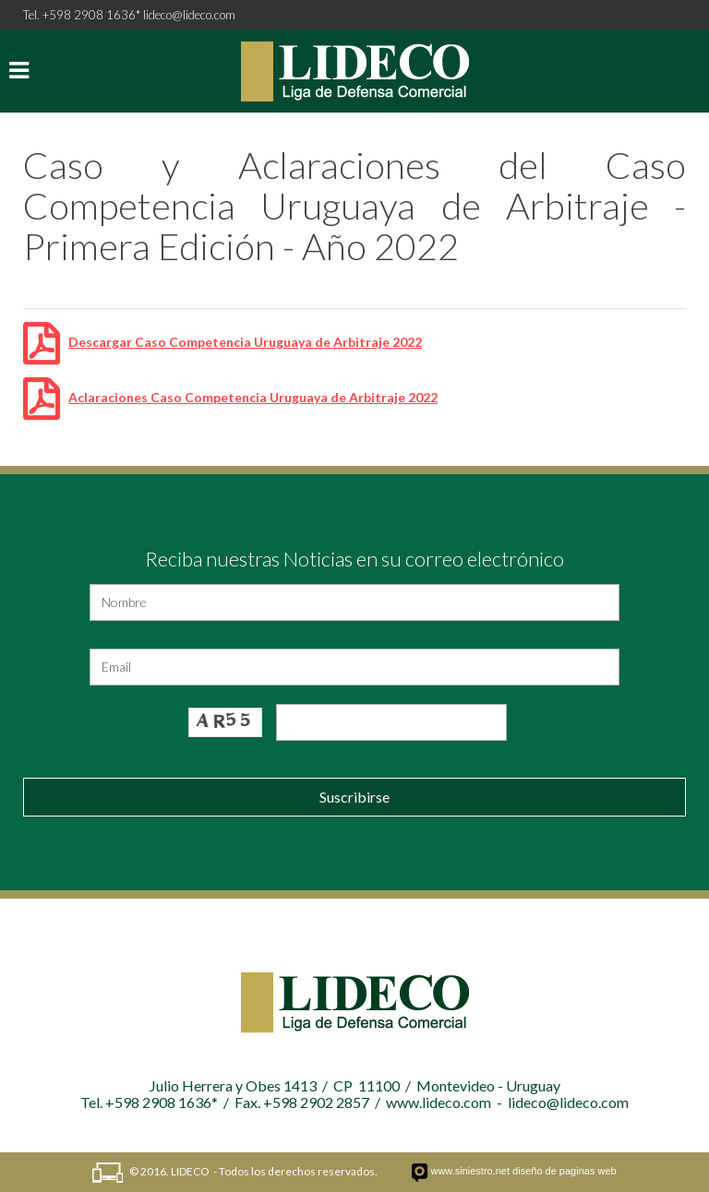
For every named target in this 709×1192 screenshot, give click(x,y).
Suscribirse (354, 796)
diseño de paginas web (564, 1170)
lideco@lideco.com (189, 14)
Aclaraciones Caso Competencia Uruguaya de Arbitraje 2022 (253, 397)
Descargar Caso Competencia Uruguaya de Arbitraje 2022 (245, 342)
